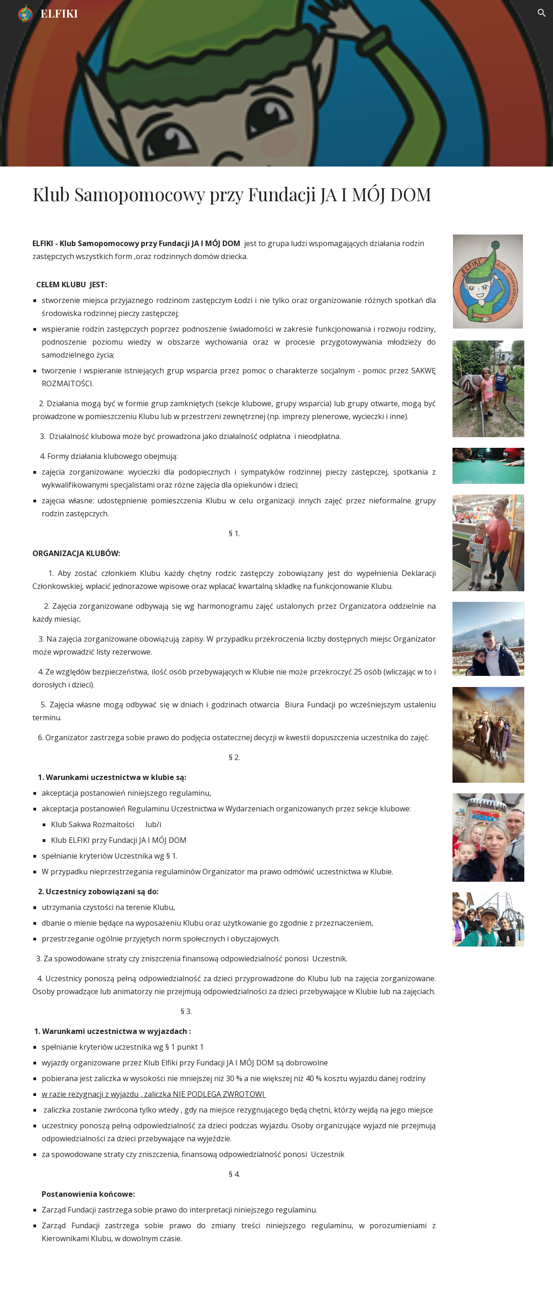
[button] (542, 13)
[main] (277, 194)
